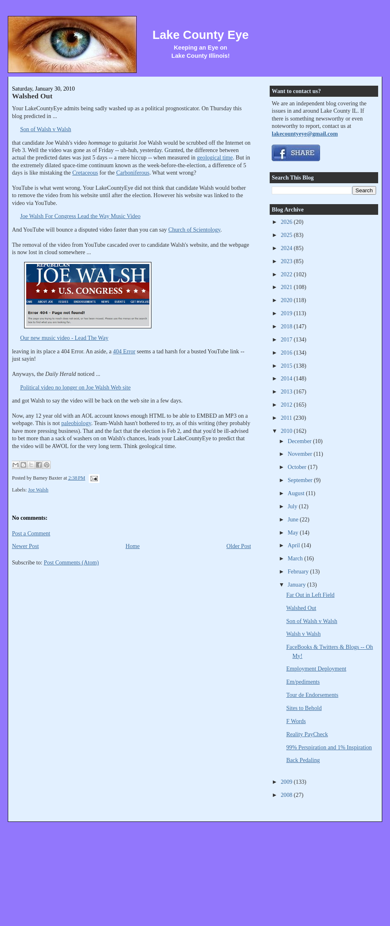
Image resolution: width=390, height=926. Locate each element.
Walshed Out (32, 96)
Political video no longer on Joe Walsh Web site (75, 387)
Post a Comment (31, 533)
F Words (296, 721)
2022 (287, 274)
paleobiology (76, 423)
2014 (287, 378)
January (297, 584)
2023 (287, 261)
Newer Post (25, 546)
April (294, 545)
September (301, 480)
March (296, 558)
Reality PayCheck (307, 734)
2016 (287, 352)
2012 (287, 404)
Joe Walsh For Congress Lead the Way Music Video (80, 216)
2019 (287, 313)
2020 (287, 300)
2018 (287, 326)
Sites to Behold (304, 708)
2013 (287, 391)
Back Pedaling (303, 760)
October (298, 467)
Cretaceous (85, 172)
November (300, 453)
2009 (287, 781)
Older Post (238, 546)
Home (133, 546)
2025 (287, 235)
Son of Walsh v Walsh (45, 129)
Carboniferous (132, 172)
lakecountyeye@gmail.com (305, 133)
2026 (287, 221)
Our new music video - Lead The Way (64, 337)
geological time (215, 157)
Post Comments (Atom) (71, 562)
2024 (287, 248)
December (300, 441)
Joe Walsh (38, 490)
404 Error (124, 351)
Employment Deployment (316, 668)
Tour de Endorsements (312, 695)
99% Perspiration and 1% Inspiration (329, 747)
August (297, 493)
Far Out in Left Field (310, 595)
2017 (287, 339)
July (293, 506)
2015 (287, 365)
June (294, 519)
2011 (287, 417)
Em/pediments (303, 681)
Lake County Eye (200, 34)
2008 (287, 795)
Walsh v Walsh (303, 633)
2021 (287, 287)
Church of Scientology (194, 229)
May (294, 532)
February (299, 571)
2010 (287, 431)
